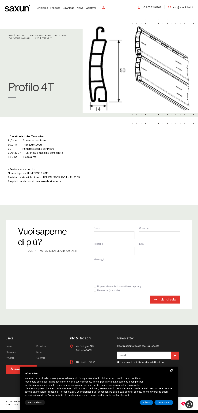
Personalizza (35, 402)
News (80, 8)
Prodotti (55, 8)
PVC (37, 38)
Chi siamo (42, 8)
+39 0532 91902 (149, 7)
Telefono (98, 244)
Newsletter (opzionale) (108, 290)
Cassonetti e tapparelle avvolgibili (48, 35)
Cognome (144, 228)
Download (68, 8)
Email (142, 244)
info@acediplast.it (180, 7)
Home (11, 35)
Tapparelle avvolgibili (20, 38)
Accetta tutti (164, 402)
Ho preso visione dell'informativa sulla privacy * (119, 286)
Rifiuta (146, 402)
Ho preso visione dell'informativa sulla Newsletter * (143, 362)
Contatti (91, 8)
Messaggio (99, 260)
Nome (97, 228)
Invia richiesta (165, 299)
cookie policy (134, 385)
